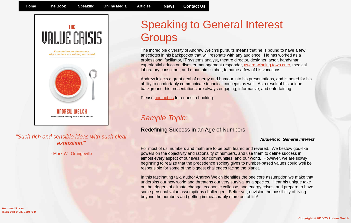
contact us (164, 97)
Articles (144, 6)
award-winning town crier (267, 65)
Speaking (86, 6)
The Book (57, 6)
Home (31, 6)
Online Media (115, 6)
